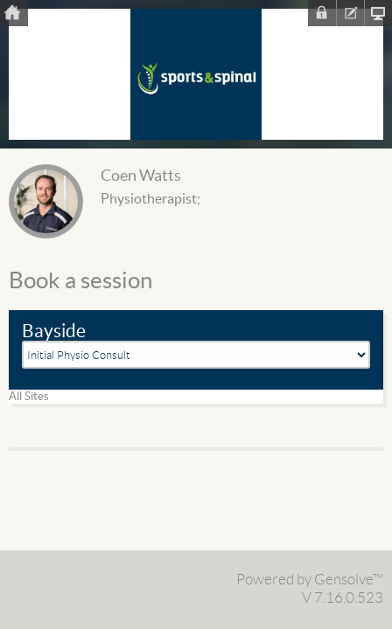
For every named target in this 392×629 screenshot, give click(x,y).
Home (14, 13)
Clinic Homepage (378, 13)
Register (350, 13)
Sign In (322, 13)
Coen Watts (141, 176)
